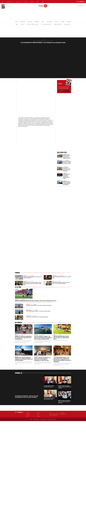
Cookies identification (43, 419)
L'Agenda (69, 21)
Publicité (22, 24)
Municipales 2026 (67, 24)
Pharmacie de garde (57, 24)
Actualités (22, 21)
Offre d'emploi (62, 412)
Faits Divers (49, 21)
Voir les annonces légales (46, 24)
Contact (31, 419)
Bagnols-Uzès (18, 1)
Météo (17, 24)
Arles (38, 1)
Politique (30, 21)
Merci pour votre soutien (52, 419)
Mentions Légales (36, 419)
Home (16, 21)
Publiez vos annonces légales (32, 24)
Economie (37, 21)
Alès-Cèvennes (9, 1)
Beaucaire (25, 1)
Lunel (43, 1)
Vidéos (43, 39)
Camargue (32, 1)
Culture (62, 21)
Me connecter (81, 5)
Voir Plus (68, 272)
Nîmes (3, 1)
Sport (42, 21)
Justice (56, 21)
